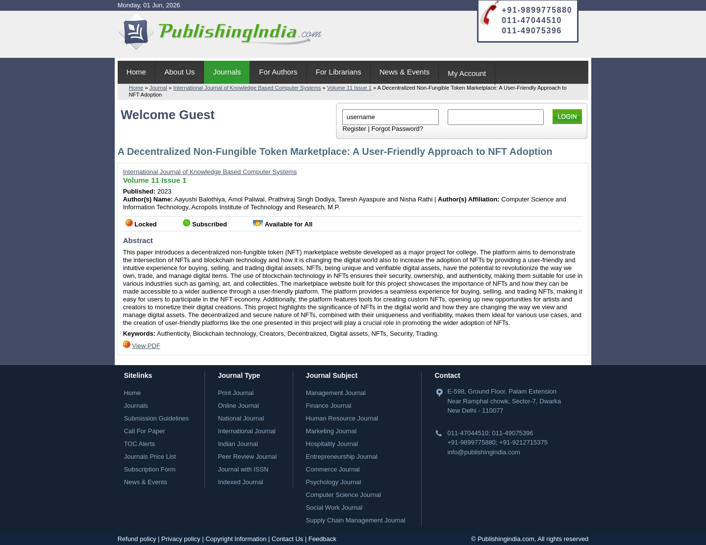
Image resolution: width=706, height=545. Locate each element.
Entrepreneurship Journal (342, 456)
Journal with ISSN (243, 469)
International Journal (247, 431)
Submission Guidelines (156, 418)
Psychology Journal (333, 482)
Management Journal (336, 392)
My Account (467, 73)
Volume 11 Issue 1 (349, 88)
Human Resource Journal (342, 418)
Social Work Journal (334, 507)
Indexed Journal (240, 482)
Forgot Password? (397, 128)
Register (354, 128)
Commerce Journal (333, 469)
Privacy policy (180, 539)
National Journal (241, 418)
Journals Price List (150, 456)
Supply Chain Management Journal (355, 520)
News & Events (404, 72)
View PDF (146, 345)
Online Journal (238, 405)
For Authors (278, 72)
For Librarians (338, 72)
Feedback (322, 539)
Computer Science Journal (343, 494)
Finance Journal (329, 405)
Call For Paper (144, 431)
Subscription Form (150, 469)
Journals (227, 72)
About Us (179, 72)
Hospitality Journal (332, 443)
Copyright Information (235, 539)
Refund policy (137, 539)
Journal (158, 88)
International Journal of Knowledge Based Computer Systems (247, 88)
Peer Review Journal (247, 456)
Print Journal (235, 392)
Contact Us (287, 539)
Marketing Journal (331, 431)
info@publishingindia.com (483, 452)
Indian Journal (238, 443)
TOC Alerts (139, 443)
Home (136, 72)
